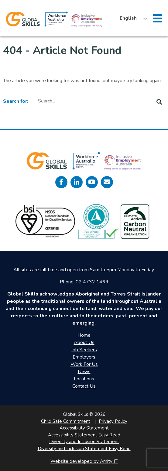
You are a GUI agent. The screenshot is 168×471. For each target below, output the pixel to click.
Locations (84, 379)
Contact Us (84, 386)
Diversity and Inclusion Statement (84, 442)
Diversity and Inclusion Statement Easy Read (84, 449)
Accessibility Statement (84, 428)
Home (84, 335)
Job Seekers (84, 349)
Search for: (15, 101)
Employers (84, 357)
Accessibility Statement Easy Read (84, 435)
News (84, 371)
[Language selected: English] (132, 18)
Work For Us (84, 364)
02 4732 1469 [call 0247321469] (92, 282)
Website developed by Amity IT (84, 461)
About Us (84, 342)
